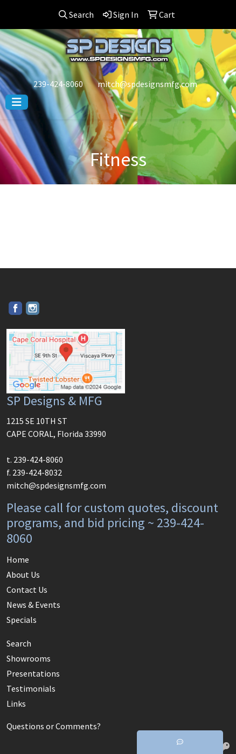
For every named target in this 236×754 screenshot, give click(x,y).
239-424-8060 (58, 83)
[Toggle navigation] (16, 102)
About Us (23, 574)
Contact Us (26, 589)
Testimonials (30, 688)
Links (16, 703)
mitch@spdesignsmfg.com (147, 83)
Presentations (33, 673)
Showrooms (28, 658)
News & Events (33, 604)
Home (17, 559)
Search (18, 643)
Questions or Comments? (53, 726)
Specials (21, 619)
